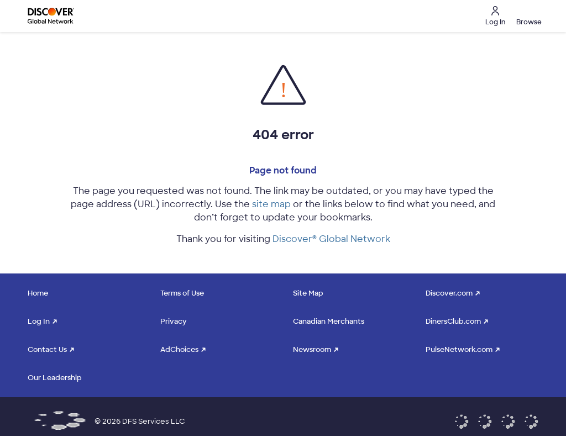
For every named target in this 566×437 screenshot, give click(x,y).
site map (271, 204)
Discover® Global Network (331, 239)
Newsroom (312, 349)
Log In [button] (495, 16)
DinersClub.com (453, 321)
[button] (527, 16)
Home (38, 293)
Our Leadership (55, 377)
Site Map (308, 293)
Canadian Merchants (328, 321)
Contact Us (47, 349)
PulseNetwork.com (459, 349)
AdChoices (179, 349)
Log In (39, 321)
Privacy (173, 321)
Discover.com (449, 293)
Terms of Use (182, 293)
